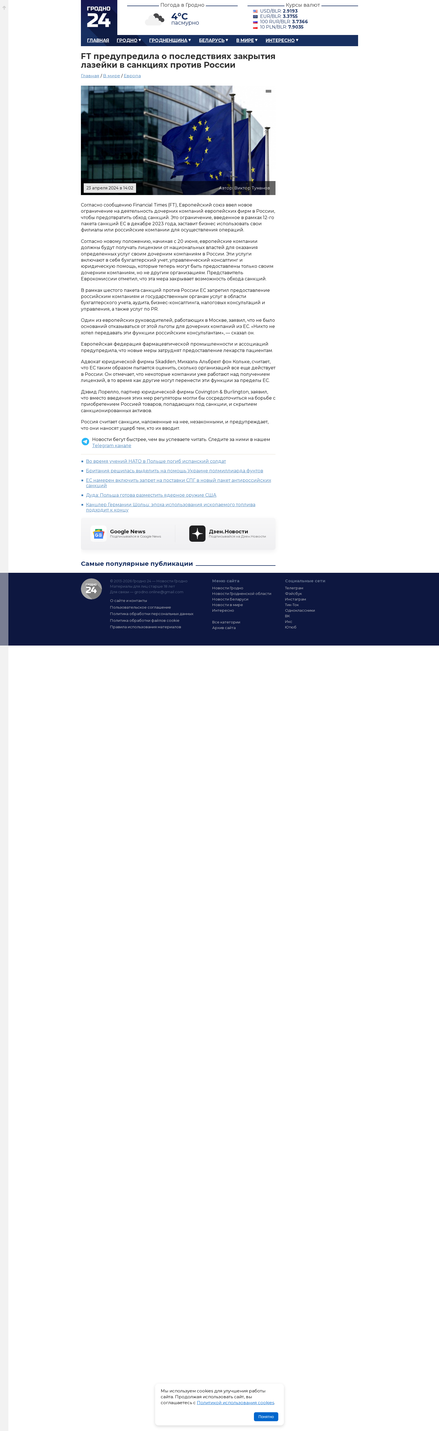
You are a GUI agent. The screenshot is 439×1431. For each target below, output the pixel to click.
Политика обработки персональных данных (151, 613)
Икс (288, 621)
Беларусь (212, 40)
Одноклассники (300, 610)
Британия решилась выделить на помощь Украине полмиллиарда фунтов (174, 470)
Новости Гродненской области (241, 593)
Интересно (280, 40)
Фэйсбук (293, 593)
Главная (98, 40)
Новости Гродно (227, 588)
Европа (132, 75)
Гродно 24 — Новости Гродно (91, 588)
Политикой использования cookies (235, 1402)
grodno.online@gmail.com (158, 592)
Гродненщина (168, 40)
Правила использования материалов (145, 627)
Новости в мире (227, 604)
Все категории (226, 622)
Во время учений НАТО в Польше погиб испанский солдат (156, 461)
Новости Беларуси (230, 599)
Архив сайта (224, 627)
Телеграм (294, 588)
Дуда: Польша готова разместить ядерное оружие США (151, 495)
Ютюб (290, 627)
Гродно (127, 40)
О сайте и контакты (128, 600)
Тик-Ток (292, 604)
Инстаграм (295, 599)
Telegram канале (111, 445)
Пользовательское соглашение (140, 607)
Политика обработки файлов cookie (144, 620)
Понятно (266, 1416)
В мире (245, 40)
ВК (287, 616)
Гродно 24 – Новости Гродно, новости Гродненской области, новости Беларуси (99, 17)
